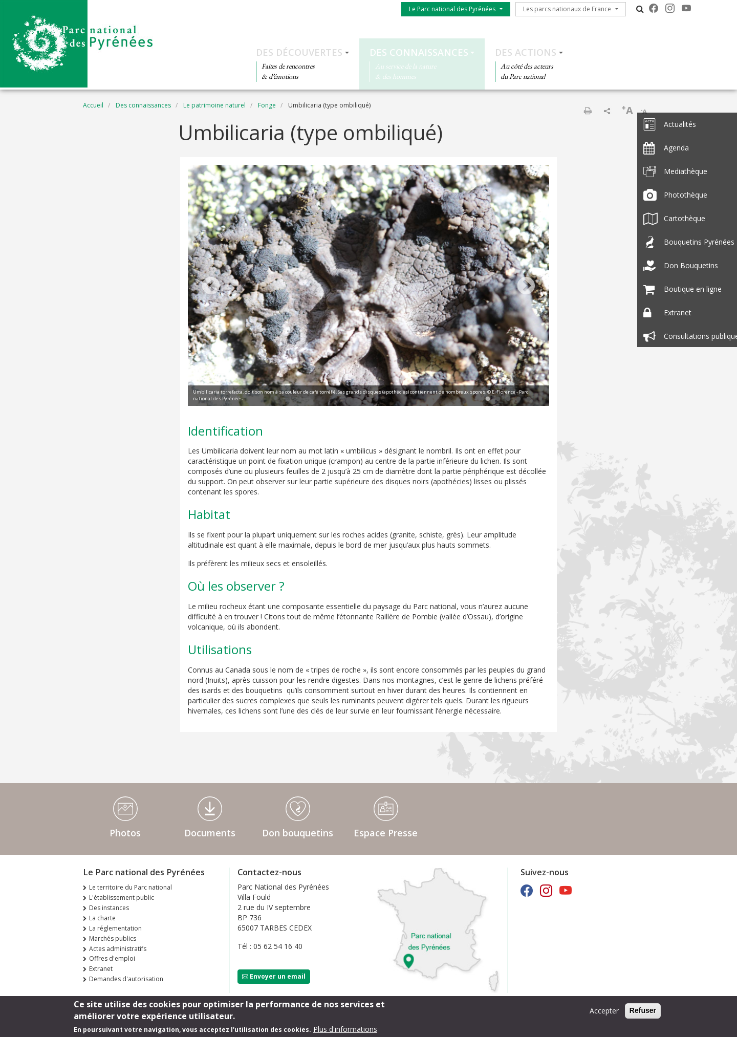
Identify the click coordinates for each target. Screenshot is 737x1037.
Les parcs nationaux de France (567, 9)
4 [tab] (518, 399)
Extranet (101, 968)
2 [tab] (498, 399)
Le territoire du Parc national (130, 887)
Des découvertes (299, 52)
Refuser (643, 1012)
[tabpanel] (368, 286)
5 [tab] (529, 399)
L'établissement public (121, 897)
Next (526, 286)
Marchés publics (112, 938)
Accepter (604, 1012)
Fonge (267, 105)
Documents (209, 833)
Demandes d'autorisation (126, 979)
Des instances (109, 907)
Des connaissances (419, 52)
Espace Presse (386, 833)
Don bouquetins (297, 833)
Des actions (525, 52)
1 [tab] (488, 399)
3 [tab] (508, 399)
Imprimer (587, 110)
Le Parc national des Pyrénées (452, 9)
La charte (102, 918)
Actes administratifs (117, 948)
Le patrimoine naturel (214, 105)
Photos (125, 833)
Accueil (93, 105)
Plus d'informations (345, 1030)
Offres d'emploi (112, 958)
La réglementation (115, 928)
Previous (211, 286)
